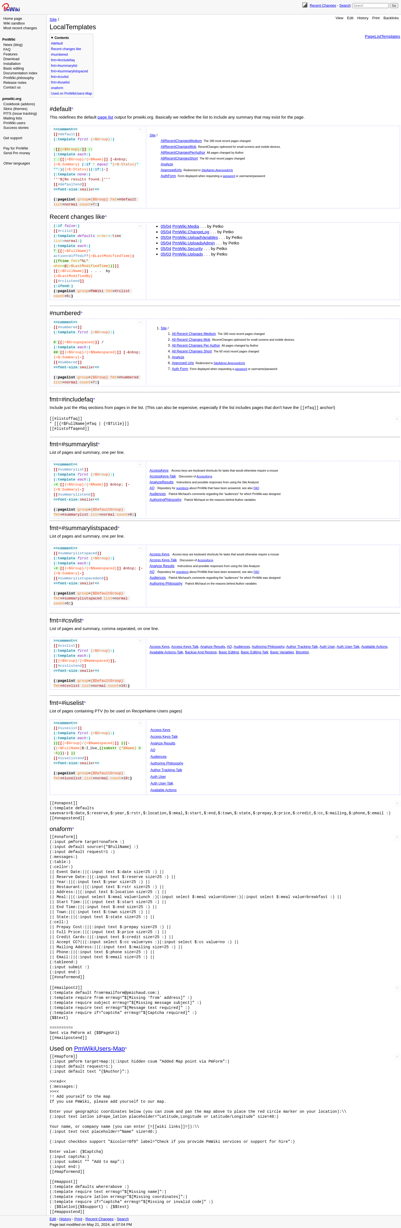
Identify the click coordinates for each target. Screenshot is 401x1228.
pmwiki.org (11, 99)
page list (105, 117)
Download (11, 59)
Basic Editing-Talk (254, 652)
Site (53, 19)
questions (182, 487)
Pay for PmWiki (15, 148)
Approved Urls (183, 363)
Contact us (12, 87)
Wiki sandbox (14, 23)
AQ (152, 488)
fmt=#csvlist (60, 77)
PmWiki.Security (187, 248)
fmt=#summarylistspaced (69, 71)
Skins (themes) (15, 109)
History (362, 18)
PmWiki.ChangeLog (190, 231)
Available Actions (374, 646)
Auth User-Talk (348, 646)
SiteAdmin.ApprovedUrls (217, 170)
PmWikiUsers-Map (99, 1048)
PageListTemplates (382, 36)
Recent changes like (66, 49)
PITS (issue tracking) (20, 113)
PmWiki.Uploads (187, 254)
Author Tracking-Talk (302, 646)
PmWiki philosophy (18, 78)
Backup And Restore (201, 652)
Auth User (327, 646)
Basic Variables (282, 652)
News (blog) (13, 45)
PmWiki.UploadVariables (195, 237)
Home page (12, 18)
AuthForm (168, 176)
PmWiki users (14, 123)
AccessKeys (159, 470)
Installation (12, 64)
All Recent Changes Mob (191, 340)
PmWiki (8, 39)
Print (376, 18)
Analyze (167, 164)
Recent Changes (323, 5)
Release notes (14, 82)
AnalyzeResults (161, 482)
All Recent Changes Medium (194, 334)
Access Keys (160, 554)
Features (10, 54)
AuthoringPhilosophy (166, 499)
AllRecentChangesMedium (181, 141)
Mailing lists (12, 118)
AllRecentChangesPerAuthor (183, 153)
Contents (62, 38)
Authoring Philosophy (166, 583)
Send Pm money (16, 153)
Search (344, 5)
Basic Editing (229, 652)
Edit (350, 18)
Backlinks (391, 18)
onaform (57, 88)
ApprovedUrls (171, 170)
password (228, 176)
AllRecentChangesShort (179, 158)
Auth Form (180, 369)
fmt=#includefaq (63, 60)
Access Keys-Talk (163, 560)
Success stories (16, 128)
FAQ (7, 49)
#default (57, 43)
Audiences (158, 494)
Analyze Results (162, 566)
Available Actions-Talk (166, 652)
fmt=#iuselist (60, 82)
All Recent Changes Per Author (196, 345)
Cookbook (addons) (19, 104)
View (339, 18)
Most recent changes (20, 28)
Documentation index (20, 73)
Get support (12, 138)
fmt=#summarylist (64, 66)
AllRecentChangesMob (178, 147)
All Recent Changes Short (192, 351)
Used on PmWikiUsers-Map (71, 93)
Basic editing (13, 68)
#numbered (59, 55)
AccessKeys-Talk (163, 476)
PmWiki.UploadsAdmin (193, 243)
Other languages (16, 163)
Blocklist (302, 652)
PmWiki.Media (185, 226)
